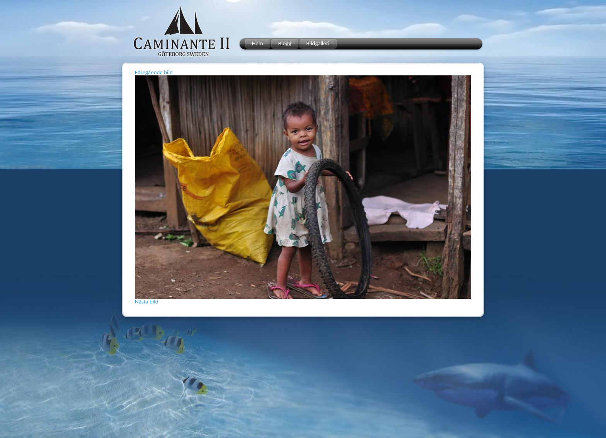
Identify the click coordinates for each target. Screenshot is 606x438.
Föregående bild (154, 72)
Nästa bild (146, 301)
